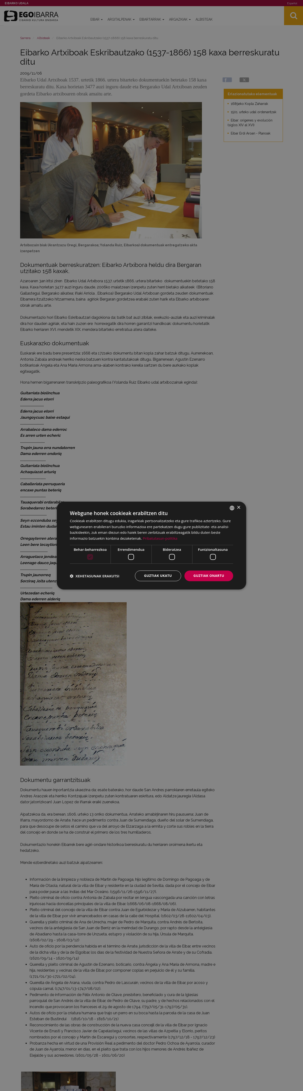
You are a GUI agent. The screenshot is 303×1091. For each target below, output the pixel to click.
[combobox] (232, 508)
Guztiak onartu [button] (208, 576)
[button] (94, 576)
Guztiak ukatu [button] (158, 576)
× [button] (238, 507)
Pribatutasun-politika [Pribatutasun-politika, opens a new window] (160, 538)
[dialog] (151, 546)
